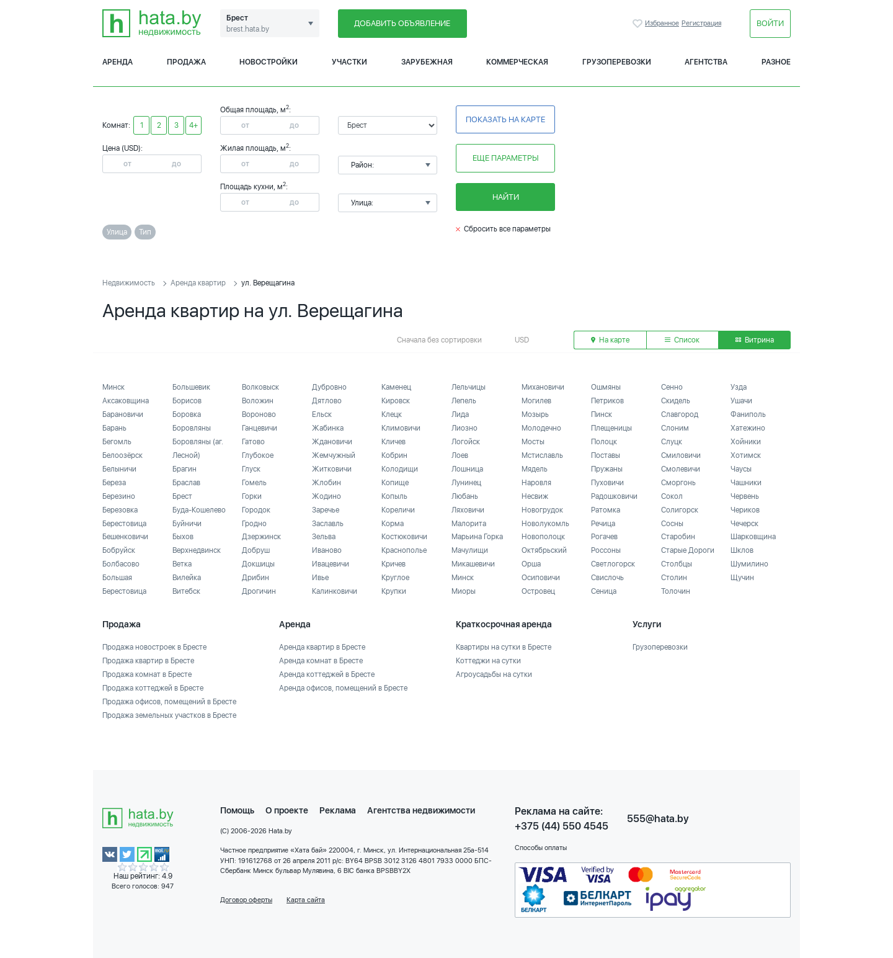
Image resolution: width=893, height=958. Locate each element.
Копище (395, 482)
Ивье (320, 577)
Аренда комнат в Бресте (321, 660)
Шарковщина (753, 536)
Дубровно (329, 387)
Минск (113, 387)
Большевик (191, 387)
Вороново (259, 414)
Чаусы (741, 469)
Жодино (326, 496)
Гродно (254, 523)
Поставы (605, 455)
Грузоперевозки (616, 62)
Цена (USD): (122, 148)
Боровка (186, 414)
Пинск (601, 414)
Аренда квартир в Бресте (322, 647)
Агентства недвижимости (421, 810)
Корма (392, 523)
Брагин (184, 469)
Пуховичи (607, 482)
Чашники (746, 482)
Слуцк (671, 441)
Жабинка (328, 428)
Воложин (257, 400)
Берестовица (124, 523)
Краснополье (404, 550)
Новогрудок (542, 510)
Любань (464, 496)
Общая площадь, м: (255, 109)
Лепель (463, 400)
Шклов (742, 550)
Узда (739, 387)
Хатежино (748, 428)
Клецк (391, 414)
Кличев (393, 441)
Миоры (463, 591)
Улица (117, 232)
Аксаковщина (125, 400)
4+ (193, 125)
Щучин (742, 577)
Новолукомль (545, 523)
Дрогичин (259, 591)
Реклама (337, 810)
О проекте (286, 810)
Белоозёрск (122, 455)
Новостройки (268, 62)
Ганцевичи (259, 428)
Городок (256, 510)
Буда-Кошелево (199, 510)
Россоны (606, 550)
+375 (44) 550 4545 (561, 826)
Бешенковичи (125, 536)
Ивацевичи (330, 564)
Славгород (679, 414)
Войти (770, 23)
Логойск (465, 441)
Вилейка (186, 577)
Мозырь (535, 414)
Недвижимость (128, 283)
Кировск (395, 400)
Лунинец (466, 482)
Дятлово (327, 400)
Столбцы (676, 564)
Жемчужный (333, 455)
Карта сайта (306, 900)
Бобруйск (118, 550)
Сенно (672, 387)
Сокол (672, 496)
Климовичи (400, 428)
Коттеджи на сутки (488, 660)
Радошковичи (614, 496)
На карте (610, 340)
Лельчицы (468, 387)
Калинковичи (334, 591)
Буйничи (187, 523)
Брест (182, 496)
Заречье (325, 510)
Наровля (536, 482)
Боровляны (191, 428)
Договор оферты (246, 900)
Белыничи (119, 469)
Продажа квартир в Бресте (148, 660)
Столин (674, 577)
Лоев (459, 455)
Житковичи (332, 469)
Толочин (675, 591)
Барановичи (122, 414)
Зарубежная (427, 62)
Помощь (237, 810)
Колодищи (399, 469)
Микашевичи (473, 564)
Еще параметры (506, 158)
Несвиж (535, 496)
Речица (603, 523)
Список (682, 340)
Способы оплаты (541, 848)
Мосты (533, 441)
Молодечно (541, 428)
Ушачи (741, 400)
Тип (145, 232)
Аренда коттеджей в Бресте (327, 674)
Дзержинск (261, 536)
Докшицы (258, 564)
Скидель (675, 400)
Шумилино (749, 564)
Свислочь (607, 577)
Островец (538, 591)
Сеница (603, 591)
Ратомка (605, 510)
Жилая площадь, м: (255, 148)
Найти (505, 197)
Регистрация (701, 23)
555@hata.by (658, 819)
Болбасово (121, 564)
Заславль (328, 523)
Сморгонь (678, 482)
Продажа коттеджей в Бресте (152, 688)
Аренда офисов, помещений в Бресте (343, 688)
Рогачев (604, 536)
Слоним (675, 428)
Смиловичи (681, 455)
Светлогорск (613, 564)
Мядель (535, 469)
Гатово (253, 441)
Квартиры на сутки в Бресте (503, 647)
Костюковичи (404, 536)
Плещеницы (611, 428)
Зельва (323, 536)
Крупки (393, 591)
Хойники (746, 441)
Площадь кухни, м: (254, 186)
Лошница (467, 469)
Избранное (639, 24)
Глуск (251, 469)
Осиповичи (541, 577)
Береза (114, 482)
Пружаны (607, 469)
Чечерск (744, 523)
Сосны (672, 523)
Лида (460, 414)
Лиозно (464, 428)
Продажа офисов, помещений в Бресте (169, 701)
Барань (114, 428)
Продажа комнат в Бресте (147, 674)
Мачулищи (469, 550)
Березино (118, 496)
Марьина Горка (477, 536)
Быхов (182, 536)
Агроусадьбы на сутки (494, 674)
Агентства (706, 62)
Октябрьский (544, 550)
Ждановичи (332, 441)
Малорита (468, 523)
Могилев (536, 400)
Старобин (678, 536)
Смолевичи (680, 469)
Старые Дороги (687, 550)
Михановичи (543, 387)
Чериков (745, 510)
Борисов (187, 400)
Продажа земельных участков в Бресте (169, 715)
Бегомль (116, 441)
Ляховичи (467, 510)
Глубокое (257, 455)
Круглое (395, 577)
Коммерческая (517, 62)
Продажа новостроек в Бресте (154, 647)
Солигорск (679, 510)
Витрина (754, 340)
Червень (745, 496)
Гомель (254, 482)
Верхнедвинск (196, 550)
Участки (349, 62)
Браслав (186, 482)
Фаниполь (748, 414)
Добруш (256, 550)
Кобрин (394, 455)
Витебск (186, 591)
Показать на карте (505, 119)
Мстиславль (542, 455)
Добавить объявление (402, 23)
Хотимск (746, 455)
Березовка (120, 510)
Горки (252, 496)
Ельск (322, 414)
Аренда (117, 62)
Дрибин (255, 577)
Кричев (393, 564)
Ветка (182, 564)
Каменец (396, 387)
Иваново (327, 550)
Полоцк (604, 441)
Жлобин (326, 482)
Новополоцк (543, 536)
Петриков (607, 400)
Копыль (394, 496)
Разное (776, 62)
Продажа (186, 62)
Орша (531, 564)
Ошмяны (606, 387)
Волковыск (260, 387)
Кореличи (398, 510)
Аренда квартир (198, 283)
